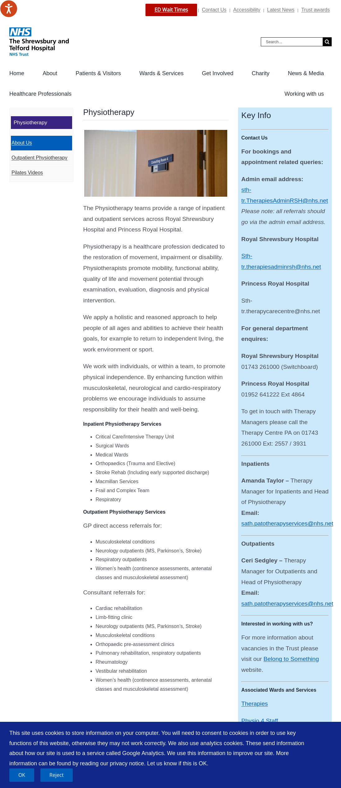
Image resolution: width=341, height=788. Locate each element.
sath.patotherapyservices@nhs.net (287, 523)
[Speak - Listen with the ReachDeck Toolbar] (8, 8)
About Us (22, 142)
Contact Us (214, 9)
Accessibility (246, 9)
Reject (56, 775)
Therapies (254, 703)
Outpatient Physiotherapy (39, 157)
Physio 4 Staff (259, 720)
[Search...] (292, 41)
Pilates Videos (27, 172)
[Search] (327, 41)
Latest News (280, 9)
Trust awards (315, 9)
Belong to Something (291, 659)
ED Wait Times (171, 9)
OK (21, 775)
